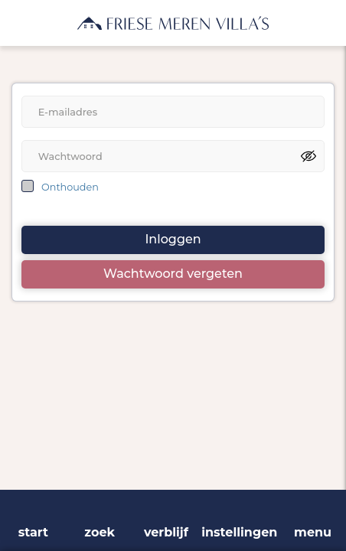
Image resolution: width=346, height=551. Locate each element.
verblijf (166, 532)
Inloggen (173, 239)
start (33, 532)
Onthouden (70, 187)
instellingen (239, 532)
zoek (99, 532)
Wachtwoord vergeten (173, 273)
